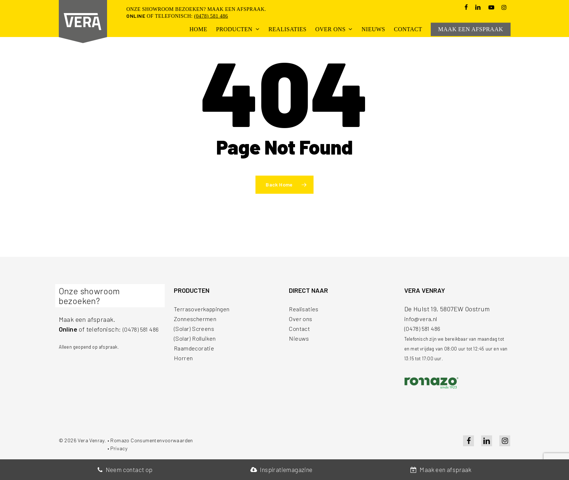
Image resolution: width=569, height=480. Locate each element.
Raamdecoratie (195, 348)
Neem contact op (125, 469)
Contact (300, 328)
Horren (184, 358)
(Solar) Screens (196, 328)
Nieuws (299, 338)
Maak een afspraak (441, 469)
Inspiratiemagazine (281, 469)
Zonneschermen (197, 319)
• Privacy (117, 448)
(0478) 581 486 (211, 16)
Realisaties (305, 309)
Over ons (301, 319)
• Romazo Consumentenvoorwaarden (150, 440)
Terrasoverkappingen (205, 309)
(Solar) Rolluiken (197, 338)
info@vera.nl (422, 319)
